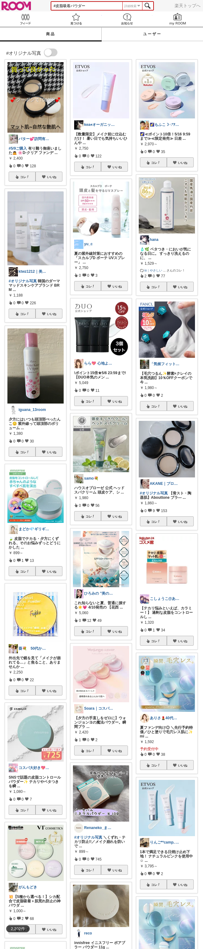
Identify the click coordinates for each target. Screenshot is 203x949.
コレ (24, 176)
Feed (25, 19)
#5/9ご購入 (18, 148)
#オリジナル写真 (23, 281)
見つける (76, 19)
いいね (51, 176)
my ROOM (177, 19)
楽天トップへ (188, 5)
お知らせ (127, 19)
